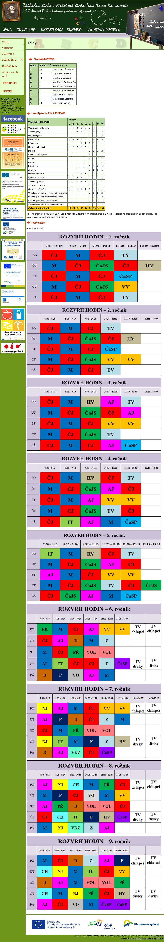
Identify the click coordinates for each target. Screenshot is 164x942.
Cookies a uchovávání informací (134, 938)
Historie (5, 42)
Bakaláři (8, 91)
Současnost (7, 48)
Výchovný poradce (104, 32)
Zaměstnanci (8, 54)
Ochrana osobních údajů (10, 74)
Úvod (7, 32)
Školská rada (52, 32)
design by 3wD (157, 936)
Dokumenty (26, 32)
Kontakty (74, 32)
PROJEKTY (10, 83)
